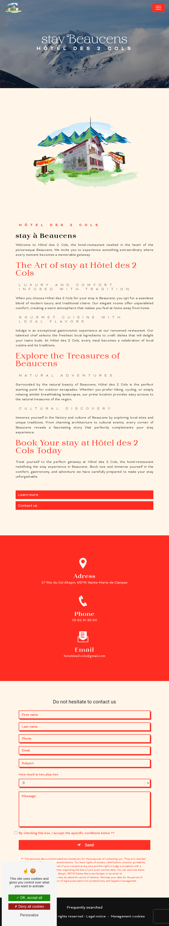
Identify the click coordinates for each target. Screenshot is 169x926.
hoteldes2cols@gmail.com (84, 642)
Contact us (27, 505)
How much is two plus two (38, 760)
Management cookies (128, 916)
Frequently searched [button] (84, 907)
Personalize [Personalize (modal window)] (29, 915)
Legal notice (96, 916)
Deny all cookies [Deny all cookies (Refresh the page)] (29, 906)
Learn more (28, 494)
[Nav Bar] (158, 7)
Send (89, 831)
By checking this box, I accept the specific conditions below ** (66, 819)
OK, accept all (29, 898)
